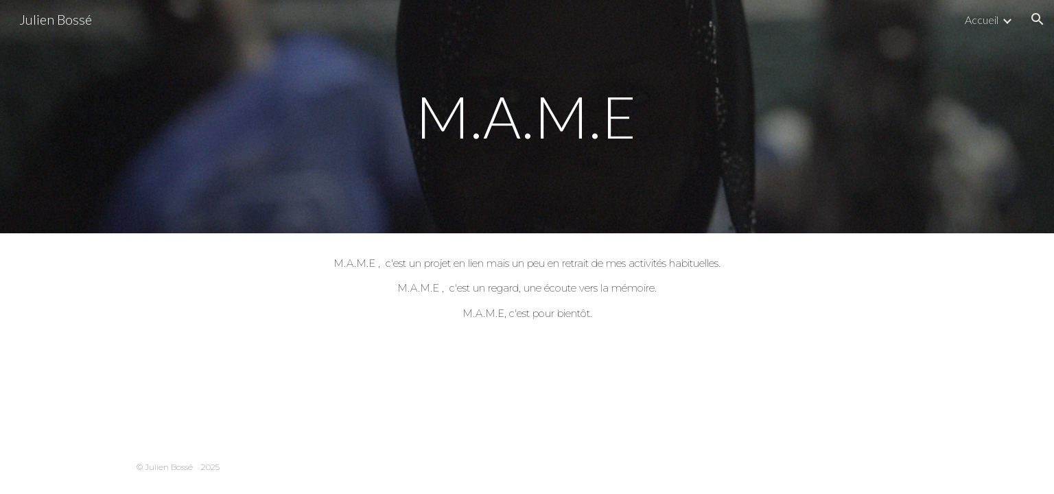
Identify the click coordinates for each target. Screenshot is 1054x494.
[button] (1037, 19)
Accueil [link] (981, 19)
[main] (527, 116)
